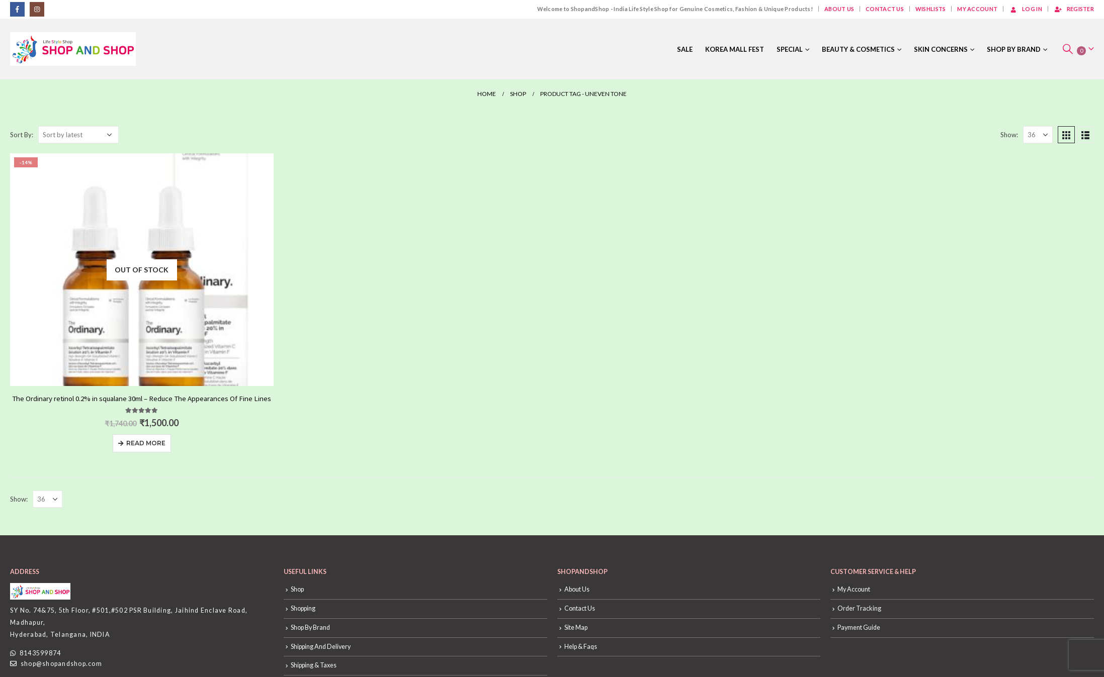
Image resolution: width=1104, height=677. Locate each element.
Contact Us (885, 9)
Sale (685, 49)
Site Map (575, 627)
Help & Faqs (580, 646)
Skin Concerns (941, 49)
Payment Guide (858, 627)
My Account (977, 9)
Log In (1025, 9)
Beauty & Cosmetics (858, 49)
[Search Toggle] (1068, 49)
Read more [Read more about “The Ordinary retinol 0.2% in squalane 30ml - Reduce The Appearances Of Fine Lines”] (145, 443)
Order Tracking (859, 608)
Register (1074, 9)
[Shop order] (78, 134)
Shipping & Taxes (313, 665)
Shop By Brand (1014, 49)
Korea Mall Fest (734, 49)
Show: (1009, 135)
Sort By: (21, 135)
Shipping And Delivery (321, 646)
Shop (297, 589)
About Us (839, 9)
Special (790, 49)
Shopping (303, 608)
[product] (142, 269)
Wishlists (930, 9)
